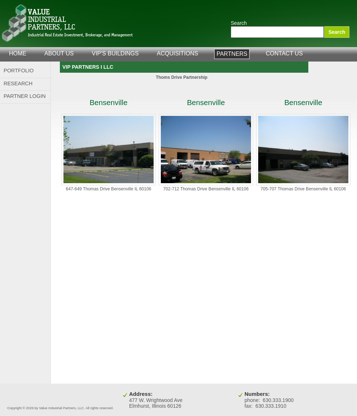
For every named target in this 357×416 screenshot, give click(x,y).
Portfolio (19, 70)
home (17, 53)
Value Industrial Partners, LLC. (67, 23)
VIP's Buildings (115, 53)
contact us (284, 53)
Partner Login (25, 96)
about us (59, 53)
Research (18, 83)
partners (231, 54)
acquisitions (177, 53)
